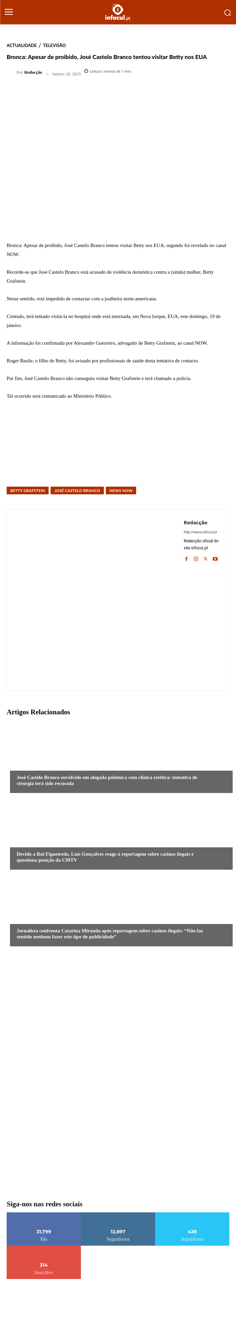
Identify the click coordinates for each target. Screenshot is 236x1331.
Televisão (54, 45)
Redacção (33, 72)
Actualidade (22, 45)
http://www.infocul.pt (200, 532)
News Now (121, 490)
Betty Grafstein (27, 490)
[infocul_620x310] (118, 1081)
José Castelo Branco (77, 490)
